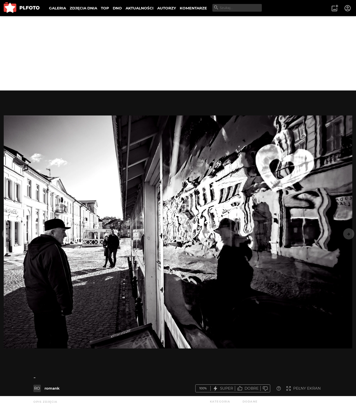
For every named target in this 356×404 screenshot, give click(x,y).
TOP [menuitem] (105, 8)
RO (37, 388)
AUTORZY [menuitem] (166, 8)
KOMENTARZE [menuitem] (193, 8)
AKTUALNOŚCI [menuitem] (140, 8)
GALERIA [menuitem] (57, 8)
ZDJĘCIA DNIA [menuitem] (83, 8)
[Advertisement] (178, 53)
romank (52, 388)
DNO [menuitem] (117, 8)
